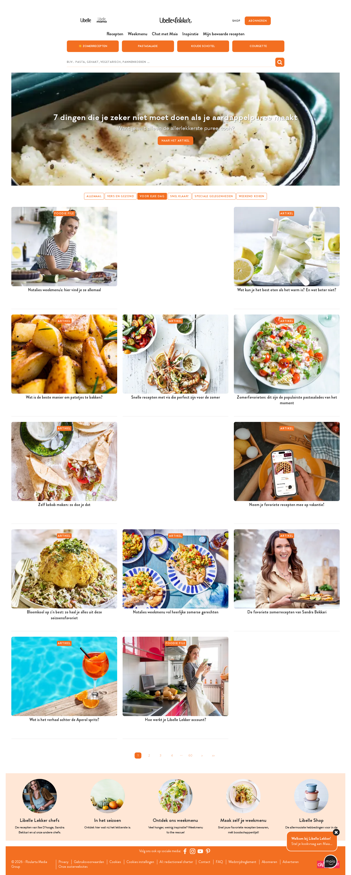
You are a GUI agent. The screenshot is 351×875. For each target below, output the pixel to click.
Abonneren (276, 861)
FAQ (224, 861)
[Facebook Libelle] (186, 851)
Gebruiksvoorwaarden (90, 861)
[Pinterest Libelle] (209, 851)
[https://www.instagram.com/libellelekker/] (193, 851)
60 (190, 755)
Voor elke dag (152, 196)
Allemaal (93, 196)
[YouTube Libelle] (201, 851)
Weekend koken (252, 196)
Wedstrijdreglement (248, 861)
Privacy (64, 861)
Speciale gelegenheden (214, 196)
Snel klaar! (179, 196)
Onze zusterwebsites (74, 866)
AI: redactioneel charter (180, 861)
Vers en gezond (120, 196)
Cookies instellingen (143, 861)
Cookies (117, 861)
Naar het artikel (175, 140)
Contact (209, 861)
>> (213, 755)
